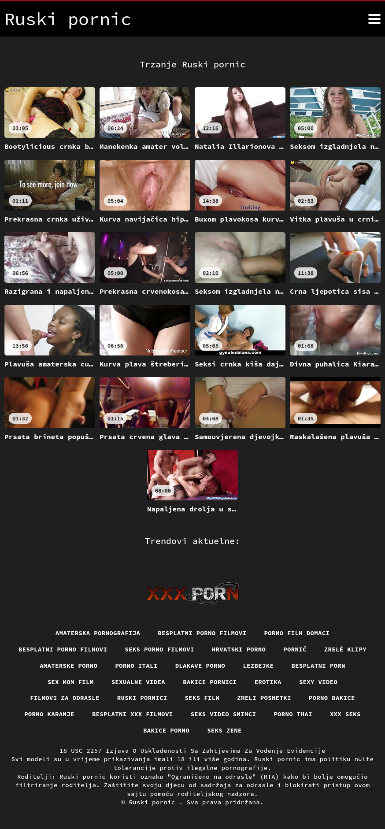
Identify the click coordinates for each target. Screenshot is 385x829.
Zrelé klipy (345, 649)
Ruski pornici (142, 698)
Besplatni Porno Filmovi (63, 649)
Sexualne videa (138, 682)
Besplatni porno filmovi (202, 633)
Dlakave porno (200, 666)
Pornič (295, 649)
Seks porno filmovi (159, 649)
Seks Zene (224, 730)
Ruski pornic (154, 802)
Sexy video (318, 682)
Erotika (268, 682)
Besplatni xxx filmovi (132, 714)
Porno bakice (332, 698)
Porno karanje (49, 714)
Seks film (202, 698)
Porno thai (293, 714)
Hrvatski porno (239, 649)
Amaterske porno (68, 666)
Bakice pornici (210, 682)
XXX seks (345, 714)
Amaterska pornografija (98, 633)
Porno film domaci (297, 633)
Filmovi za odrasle (65, 698)
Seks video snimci (223, 714)
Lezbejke (258, 666)
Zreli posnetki (264, 698)
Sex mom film (71, 682)
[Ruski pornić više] (374, 19)
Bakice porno (166, 730)
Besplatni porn (318, 666)
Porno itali (136, 666)
